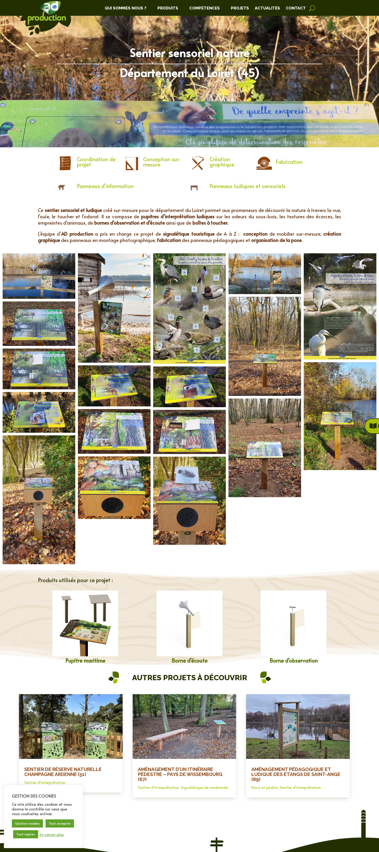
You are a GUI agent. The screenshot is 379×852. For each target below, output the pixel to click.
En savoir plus (51, 834)
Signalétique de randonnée (204, 787)
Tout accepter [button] (60, 823)
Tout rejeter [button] (25, 834)
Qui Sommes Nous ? (125, 8)
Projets (240, 8)
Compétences (204, 8)
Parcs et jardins (264, 787)
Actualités (267, 8)
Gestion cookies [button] (27, 823)
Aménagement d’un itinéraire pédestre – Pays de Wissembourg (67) (180, 774)
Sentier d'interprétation (44, 782)
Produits (167, 8)
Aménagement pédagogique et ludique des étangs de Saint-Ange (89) (295, 774)
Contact (296, 8)
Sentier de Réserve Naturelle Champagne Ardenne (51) (63, 772)
